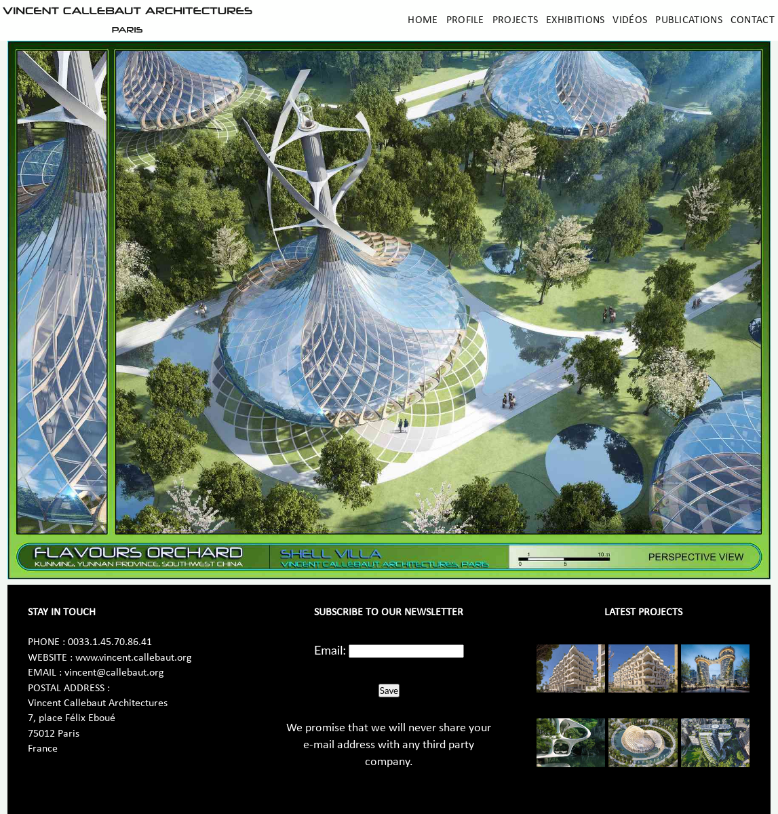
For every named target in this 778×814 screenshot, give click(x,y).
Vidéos (629, 20)
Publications (688, 20)
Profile (465, 20)
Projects (515, 20)
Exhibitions (575, 20)
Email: (330, 649)
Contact (753, 20)
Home (422, 20)
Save (389, 690)
